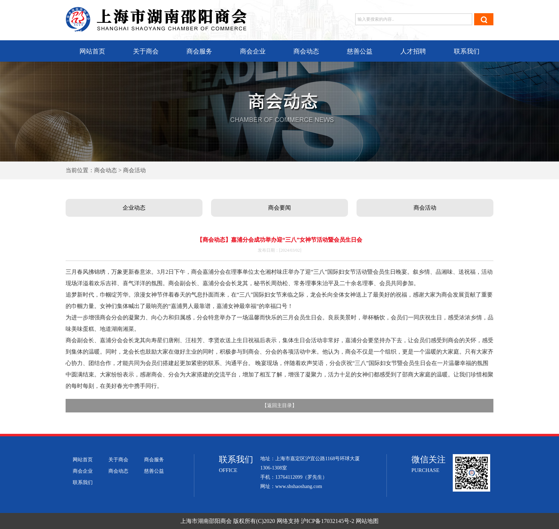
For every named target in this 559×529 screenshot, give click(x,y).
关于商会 (146, 51)
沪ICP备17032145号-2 (327, 521)
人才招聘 (413, 51)
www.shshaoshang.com (298, 486)
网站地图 (367, 521)
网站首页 (92, 51)
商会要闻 (279, 208)
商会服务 (199, 51)
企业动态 (134, 208)
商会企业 (253, 51)
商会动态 (306, 51)
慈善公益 (360, 51)
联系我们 (466, 51)
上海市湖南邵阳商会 (206, 521)
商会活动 (425, 208)
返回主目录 (279, 405)
